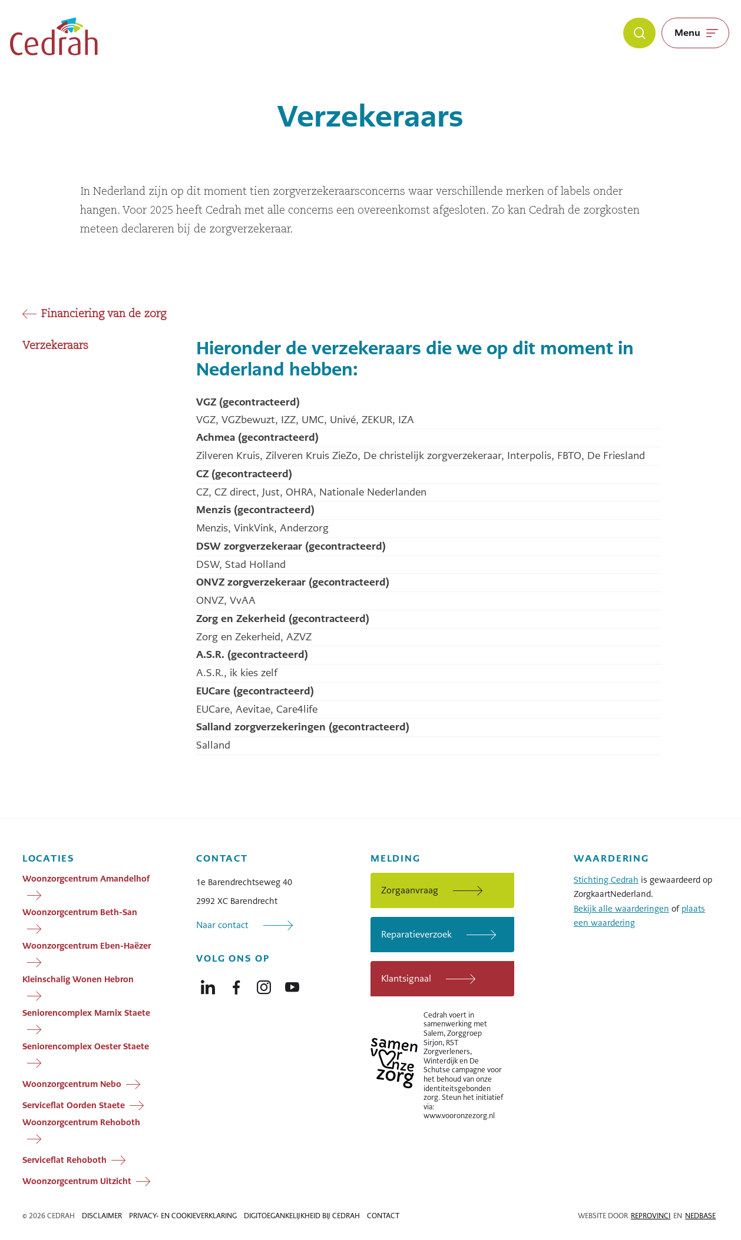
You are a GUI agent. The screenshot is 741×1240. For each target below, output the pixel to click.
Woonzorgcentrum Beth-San (79, 912)
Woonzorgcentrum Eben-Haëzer (86, 946)
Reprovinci (650, 1216)
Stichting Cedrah (606, 880)
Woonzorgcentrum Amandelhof (86, 879)
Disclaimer (102, 1216)
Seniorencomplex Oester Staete (85, 1046)
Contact (383, 1216)
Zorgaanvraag (409, 890)
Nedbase (700, 1216)
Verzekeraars (55, 346)
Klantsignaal (406, 978)
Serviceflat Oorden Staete (73, 1105)
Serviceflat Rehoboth (64, 1159)
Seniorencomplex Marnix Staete (86, 1013)
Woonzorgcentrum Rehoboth (81, 1122)
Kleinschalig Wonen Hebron (78, 979)
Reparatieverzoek (416, 934)
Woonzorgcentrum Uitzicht (76, 1180)
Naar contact (222, 925)
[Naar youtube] (292, 984)
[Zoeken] (639, 33)
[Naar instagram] (264, 984)
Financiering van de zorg (103, 314)
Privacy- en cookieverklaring (183, 1216)
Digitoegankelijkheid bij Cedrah (302, 1216)
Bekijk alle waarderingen (621, 909)
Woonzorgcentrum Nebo (71, 1083)
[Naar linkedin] (208, 984)
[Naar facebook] (236, 984)
